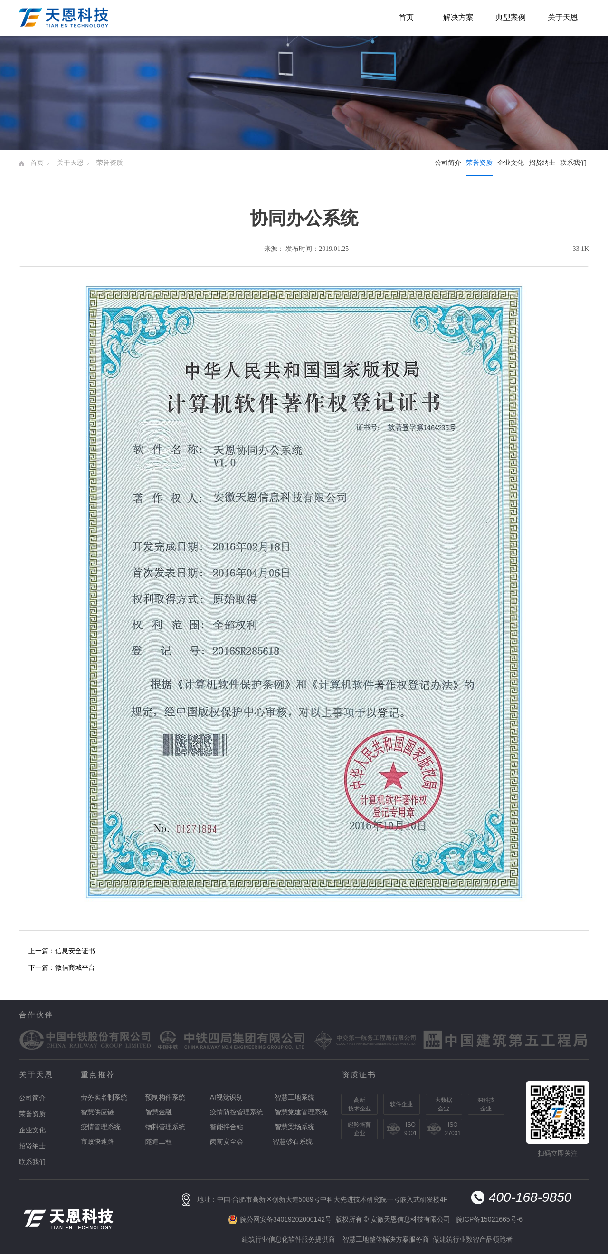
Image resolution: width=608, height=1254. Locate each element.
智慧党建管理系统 (301, 1112)
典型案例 (510, 17)
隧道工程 (158, 1141)
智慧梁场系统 (294, 1126)
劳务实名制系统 (104, 1097)
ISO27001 (453, 1129)
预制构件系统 (165, 1097)
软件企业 (401, 1104)
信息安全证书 (75, 951)
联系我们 (573, 162)
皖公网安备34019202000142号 (286, 1219)
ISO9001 (410, 1129)
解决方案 (458, 17)
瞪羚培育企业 (359, 1129)
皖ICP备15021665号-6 (489, 1219)
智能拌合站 (226, 1126)
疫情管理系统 (101, 1126)
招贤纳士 (542, 162)
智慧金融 (158, 1112)
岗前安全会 (226, 1141)
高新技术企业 (359, 1104)
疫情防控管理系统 (236, 1112)
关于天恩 (563, 17)
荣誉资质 (109, 162)
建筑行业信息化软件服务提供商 (288, 1239)
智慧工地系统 (294, 1097)
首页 (406, 17)
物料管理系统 (165, 1126)
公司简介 (448, 162)
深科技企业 (485, 1104)
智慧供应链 (97, 1112)
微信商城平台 (75, 967)
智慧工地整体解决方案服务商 (385, 1239)
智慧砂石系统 (293, 1141)
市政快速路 (97, 1141)
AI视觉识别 (226, 1097)
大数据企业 (443, 1104)
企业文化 (510, 162)
